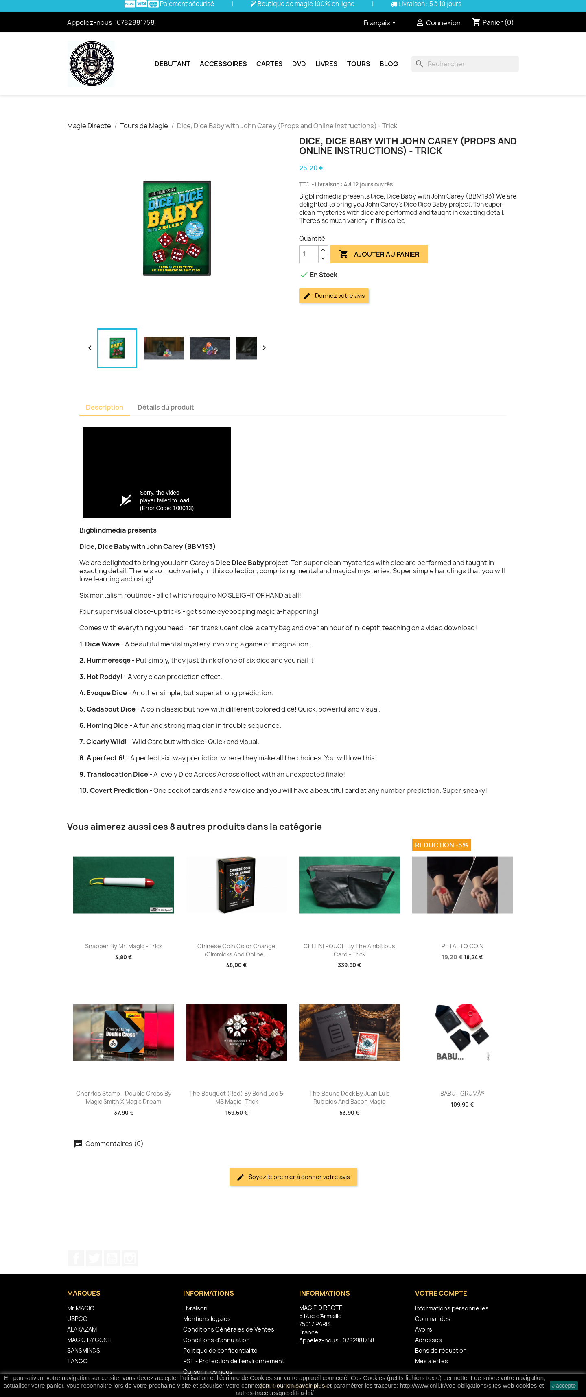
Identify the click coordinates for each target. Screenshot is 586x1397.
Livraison (195, 1308)
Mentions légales (207, 1319)
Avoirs (423, 1329)
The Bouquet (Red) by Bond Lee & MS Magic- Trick (236, 1097)
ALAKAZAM (82, 1329)
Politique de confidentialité (220, 1350)
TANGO (77, 1361)
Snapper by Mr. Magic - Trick (123, 946)
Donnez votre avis (334, 296)
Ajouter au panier (379, 254)
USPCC (77, 1319)
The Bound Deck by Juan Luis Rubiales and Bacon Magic (349, 1097)
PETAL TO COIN (462, 946)
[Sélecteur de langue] (381, 23)
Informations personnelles (452, 1308)
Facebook (76, 1258)
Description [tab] (104, 407)
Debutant (172, 63)
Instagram (130, 1258)
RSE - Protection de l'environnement (233, 1361)
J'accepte (564, 1385)
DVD (299, 63)
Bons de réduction (441, 1350)
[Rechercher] (465, 64)
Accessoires (223, 63)
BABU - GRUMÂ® (462, 1093)
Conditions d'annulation (216, 1340)
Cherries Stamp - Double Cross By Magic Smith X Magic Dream (123, 1097)
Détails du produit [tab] (166, 407)
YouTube (112, 1258)
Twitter (94, 1258)
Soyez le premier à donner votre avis (293, 1177)
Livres (326, 63)
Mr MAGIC (80, 1308)
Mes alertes (431, 1361)
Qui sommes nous (208, 1371)
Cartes (269, 63)
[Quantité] (309, 254)
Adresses (428, 1340)
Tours (358, 63)
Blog (389, 63)
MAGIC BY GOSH (89, 1340)
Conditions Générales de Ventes (228, 1329)
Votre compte (441, 1293)
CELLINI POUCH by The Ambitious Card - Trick (349, 950)
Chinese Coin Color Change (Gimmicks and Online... (236, 950)
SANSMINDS (83, 1350)
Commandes (432, 1319)
